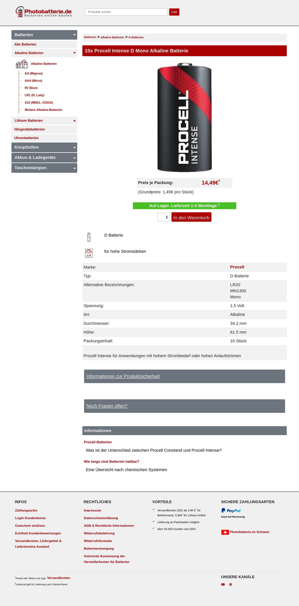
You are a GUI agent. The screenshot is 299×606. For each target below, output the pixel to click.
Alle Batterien (25, 44)
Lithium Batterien (45, 120)
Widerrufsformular (98, 541)
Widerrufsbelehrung (99, 533)
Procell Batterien (98, 442)
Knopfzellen (45, 147)
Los (174, 12)
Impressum (92, 510)
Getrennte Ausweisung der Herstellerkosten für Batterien (106, 559)
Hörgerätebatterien (29, 129)
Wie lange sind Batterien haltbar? (111, 462)
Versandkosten (58, 578)
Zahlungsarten (26, 510)
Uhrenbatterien (26, 138)
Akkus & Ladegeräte (45, 157)
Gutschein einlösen (30, 526)
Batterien (45, 34)
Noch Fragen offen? (106, 405)
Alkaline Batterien (45, 53)
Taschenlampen (45, 167)
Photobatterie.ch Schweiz (245, 532)
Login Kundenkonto (30, 518)
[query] (126, 12)
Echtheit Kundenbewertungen (38, 533)
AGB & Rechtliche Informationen (109, 526)
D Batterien (136, 37)
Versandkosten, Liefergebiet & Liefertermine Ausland (38, 544)
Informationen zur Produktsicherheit (123, 376)
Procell (237, 267)
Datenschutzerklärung (101, 518)
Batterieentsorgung (99, 548)
